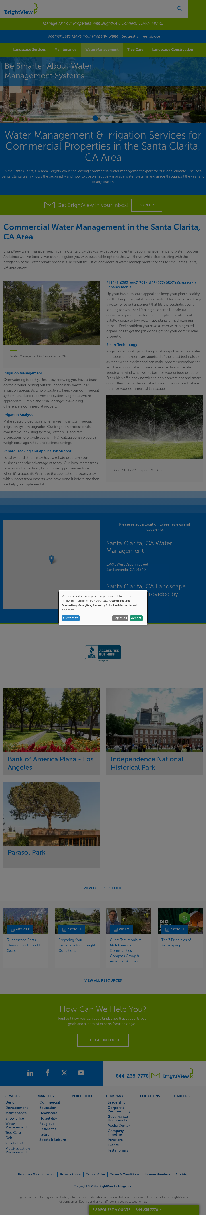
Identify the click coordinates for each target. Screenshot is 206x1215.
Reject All (120, 618)
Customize (70, 618)
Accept (136, 618)
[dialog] (103, 607)
